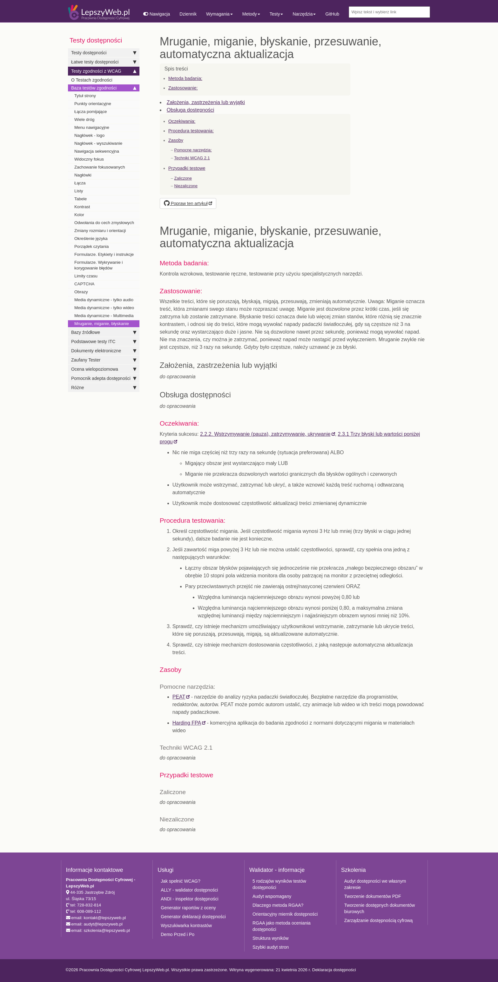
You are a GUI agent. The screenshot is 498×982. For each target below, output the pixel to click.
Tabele (80, 198)
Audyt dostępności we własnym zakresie (375, 884)
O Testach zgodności (91, 80)
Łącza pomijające (90, 111)
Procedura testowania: (191, 130)
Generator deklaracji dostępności (193, 916)
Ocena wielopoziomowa (103, 369)
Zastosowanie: (183, 87)
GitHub (332, 14)
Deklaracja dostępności (334, 969)
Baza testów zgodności (103, 88)
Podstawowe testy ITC (103, 341)
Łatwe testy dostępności (103, 62)
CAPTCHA (84, 284)
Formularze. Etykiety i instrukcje (104, 254)
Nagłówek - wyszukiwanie (98, 143)
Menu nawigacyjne (91, 127)
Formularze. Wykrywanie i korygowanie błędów (98, 265)
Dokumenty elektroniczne (103, 351)
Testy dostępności (103, 53)
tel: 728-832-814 (85, 905)
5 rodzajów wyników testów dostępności (279, 884)
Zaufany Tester (103, 360)
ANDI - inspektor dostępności (189, 898)
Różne (103, 387)
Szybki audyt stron (270, 947)
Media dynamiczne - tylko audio (103, 299)
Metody (251, 14)
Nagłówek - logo (89, 135)
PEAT (178, 697)
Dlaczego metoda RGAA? (277, 905)
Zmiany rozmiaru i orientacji (100, 230)
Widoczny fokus (89, 159)
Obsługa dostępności (190, 110)
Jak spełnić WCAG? (180, 881)
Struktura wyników (270, 938)
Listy (78, 191)
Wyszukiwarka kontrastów (186, 925)
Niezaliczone (186, 185)
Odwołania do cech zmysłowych (104, 222)
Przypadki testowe (186, 168)
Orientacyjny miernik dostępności (285, 914)
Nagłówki (82, 175)
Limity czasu (86, 276)
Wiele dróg (84, 119)
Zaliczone (183, 178)
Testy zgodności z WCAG (103, 71)
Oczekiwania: (182, 121)
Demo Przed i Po (177, 934)
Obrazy (81, 291)
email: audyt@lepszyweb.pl (96, 924)
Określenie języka (91, 238)
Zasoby (175, 140)
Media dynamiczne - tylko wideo (104, 307)
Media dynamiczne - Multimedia (104, 315)
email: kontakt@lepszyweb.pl (98, 917)
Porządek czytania (91, 246)
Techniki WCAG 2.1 (192, 158)
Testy (276, 14)
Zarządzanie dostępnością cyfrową (378, 920)
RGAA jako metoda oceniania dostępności (281, 926)
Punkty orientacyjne (92, 103)
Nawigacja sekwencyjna (96, 151)
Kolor (79, 214)
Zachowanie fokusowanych (99, 167)
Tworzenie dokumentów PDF (372, 896)
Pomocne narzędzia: (193, 150)
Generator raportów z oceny (188, 907)
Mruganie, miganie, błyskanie (101, 323)
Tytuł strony (85, 95)
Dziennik (188, 14)
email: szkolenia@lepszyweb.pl (100, 930)
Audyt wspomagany (271, 896)
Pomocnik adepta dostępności (103, 378)
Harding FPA (186, 723)
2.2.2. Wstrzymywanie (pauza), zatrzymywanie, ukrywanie (265, 434)
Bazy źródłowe (103, 332)
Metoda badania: (185, 78)
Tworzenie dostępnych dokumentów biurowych (379, 908)
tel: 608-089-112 (85, 911)
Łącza (79, 183)
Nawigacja (156, 14)
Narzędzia (304, 14)
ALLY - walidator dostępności (189, 889)
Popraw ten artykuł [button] (186, 203)
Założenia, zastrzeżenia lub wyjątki (206, 102)
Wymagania (219, 14)
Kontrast (82, 206)
